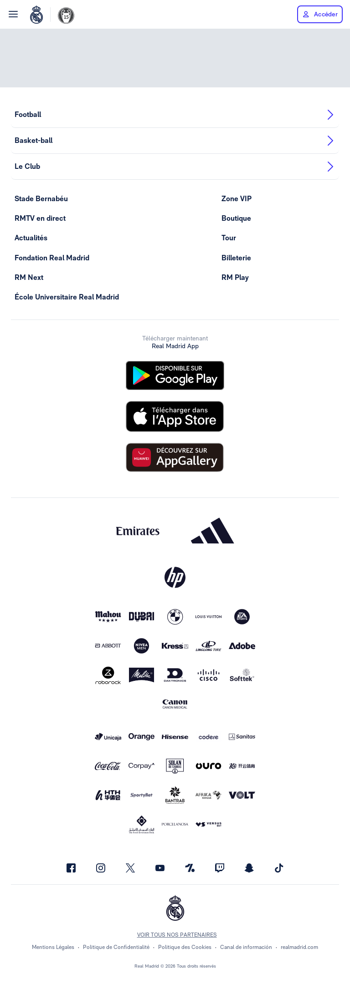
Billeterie (236, 258)
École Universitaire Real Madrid (67, 297)
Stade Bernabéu (41, 198)
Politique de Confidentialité (116, 947)
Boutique (236, 218)
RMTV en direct (40, 218)
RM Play (235, 277)
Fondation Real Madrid (52, 258)
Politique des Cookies (184, 947)
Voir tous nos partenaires (177, 935)
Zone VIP (236, 198)
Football (175, 114)
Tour (228, 237)
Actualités (31, 237)
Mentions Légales (53, 947)
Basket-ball (175, 140)
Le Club (175, 166)
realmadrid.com (299, 947)
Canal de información (246, 947)
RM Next (29, 277)
